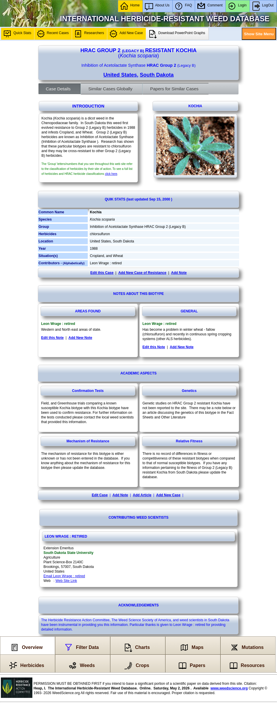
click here (111, 173)
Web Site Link (66, 581)
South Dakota (157, 75)
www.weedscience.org (229, 688)
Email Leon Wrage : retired (64, 576)
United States (120, 75)
